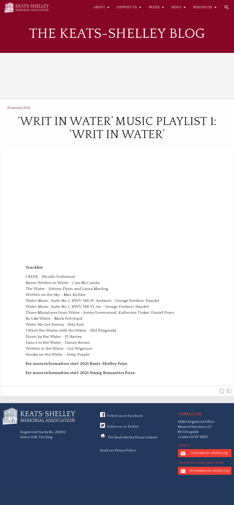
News (179, 7)
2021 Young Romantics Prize (107, 373)
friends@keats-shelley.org (204, 471)
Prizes (157, 7)
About (102, 7)
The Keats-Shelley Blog (117, 33)
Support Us (130, 7)
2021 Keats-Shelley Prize (103, 363)
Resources (205, 7)
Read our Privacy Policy (118, 450)
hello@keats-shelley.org (203, 453)
